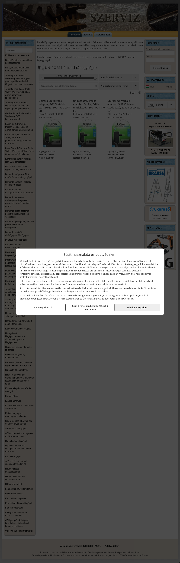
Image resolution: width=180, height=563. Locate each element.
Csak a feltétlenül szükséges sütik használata (90, 307)
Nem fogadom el (43, 307)
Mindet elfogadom (137, 307)
